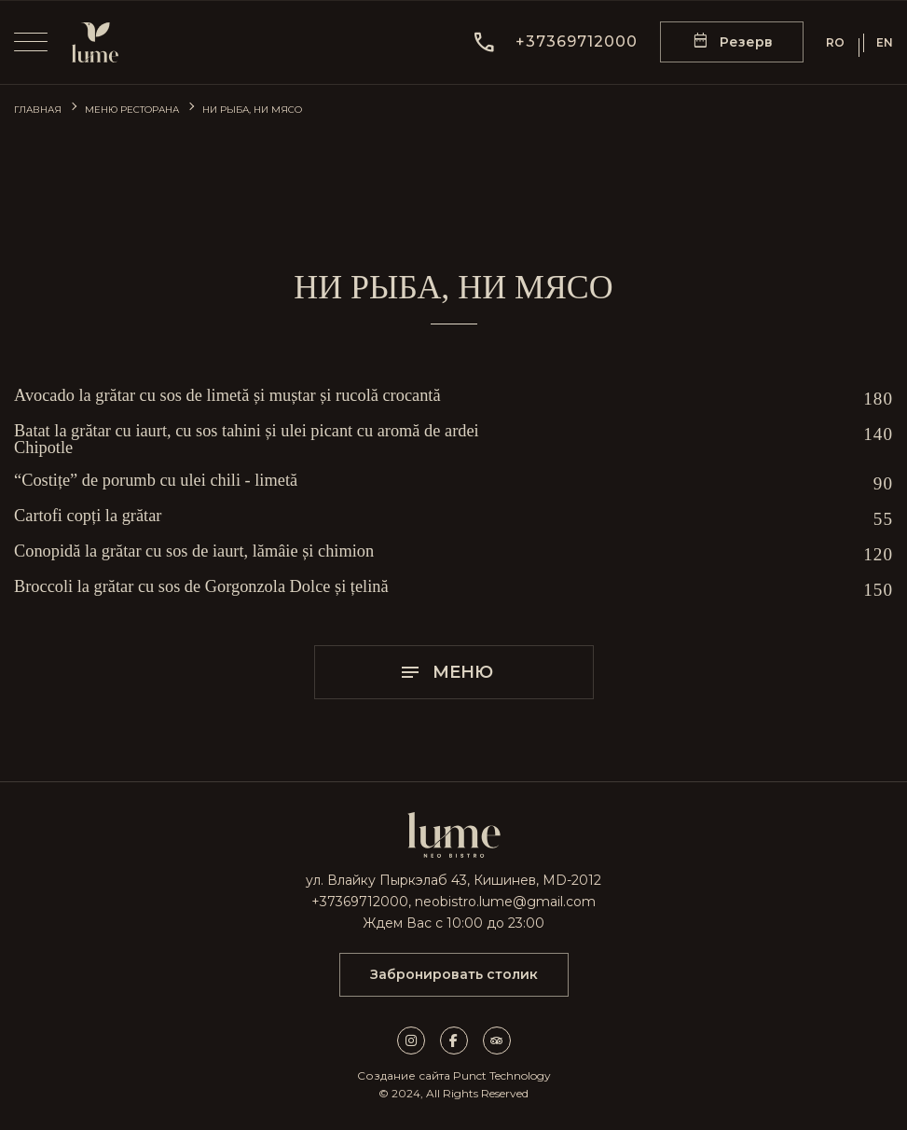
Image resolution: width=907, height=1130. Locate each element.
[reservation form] (732, 41)
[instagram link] (418, 1040)
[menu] (31, 42)
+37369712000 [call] (359, 901)
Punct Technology (502, 1075)
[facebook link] (461, 1040)
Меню (446, 672)
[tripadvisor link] (497, 1040)
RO (835, 42)
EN (884, 42)
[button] (555, 42)
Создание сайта (403, 1075)
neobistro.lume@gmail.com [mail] (505, 901)
